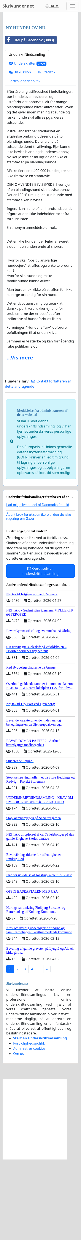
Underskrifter (27, 144)
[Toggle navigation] (72, 6)
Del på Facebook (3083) (29, 121)
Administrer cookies (29, 1129)
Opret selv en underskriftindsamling (40, 652)
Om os (18, 1134)
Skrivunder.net (18, 6)
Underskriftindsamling (27, 135)
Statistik (47, 152)
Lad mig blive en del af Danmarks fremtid (37, 585)
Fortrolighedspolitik (24, 161)
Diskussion (20, 152)
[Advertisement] (40, 59)
